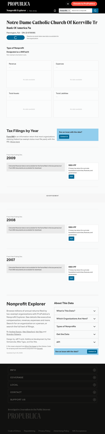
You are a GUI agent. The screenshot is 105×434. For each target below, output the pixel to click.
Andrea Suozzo (15, 332)
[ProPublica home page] (24, 416)
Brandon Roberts (14, 334)
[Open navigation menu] (68, 4)
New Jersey (33, 11)
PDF (71, 176)
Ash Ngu (39, 332)
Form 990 (11, 136)
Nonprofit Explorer (16, 10)
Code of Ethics (14, 431)
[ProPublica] (19, 4)
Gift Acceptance (79, 431)
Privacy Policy (44, 431)
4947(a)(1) (25, 52)
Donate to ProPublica (84, 3)
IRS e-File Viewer (30, 346)
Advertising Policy (61, 431)
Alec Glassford (28, 332)
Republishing (29, 431)
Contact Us (64, 137)
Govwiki (40, 348)
